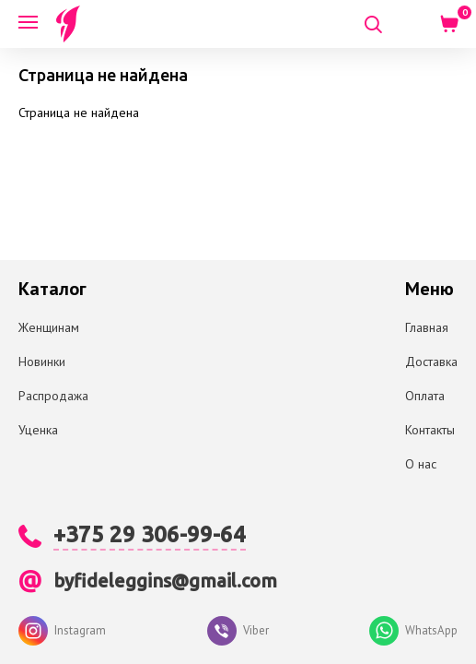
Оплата (425, 395)
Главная (426, 327)
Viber (238, 631)
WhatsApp (413, 631)
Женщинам (48, 327)
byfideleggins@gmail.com (165, 580)
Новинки (41, 361)
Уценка (38, 429)
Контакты (430, 429)
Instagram (62, 631)
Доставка (431, 361)
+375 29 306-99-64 (149, 534)
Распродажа (53, 395)
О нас (420, 464)
